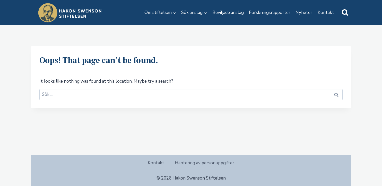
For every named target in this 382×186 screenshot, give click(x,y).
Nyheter (304, 13)
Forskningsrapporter (269, 13)
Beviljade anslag (228, 13)
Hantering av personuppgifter (204, 163)
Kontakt (326, 13)
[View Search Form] (345, 13)
